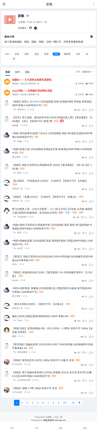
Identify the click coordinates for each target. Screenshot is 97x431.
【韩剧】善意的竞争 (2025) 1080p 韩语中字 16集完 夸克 (43, 360)
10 (64, 402)
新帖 (27, 72)
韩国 (56, 54)
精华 (17, 72)
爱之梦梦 (16, 157)
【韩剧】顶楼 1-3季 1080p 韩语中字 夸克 (34, 388)
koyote (15, 125)
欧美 (46, 54)
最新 (7, 72)
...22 (72, 402)
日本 (78, 54)
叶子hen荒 (17, 364)
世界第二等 (17, 189)
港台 (37, 54)
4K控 (14, 264)
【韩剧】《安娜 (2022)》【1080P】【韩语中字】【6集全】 (45, 196)
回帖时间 (86, 72)
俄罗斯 (67, 54)
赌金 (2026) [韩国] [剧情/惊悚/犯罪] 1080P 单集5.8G (40, 316)
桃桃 (14, 336)
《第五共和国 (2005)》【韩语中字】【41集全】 (38, 304)
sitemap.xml (60, 420)
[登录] (94, 4)
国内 (27, 54)
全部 (17, 54)
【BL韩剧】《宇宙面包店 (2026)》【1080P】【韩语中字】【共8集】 (50, 180)
